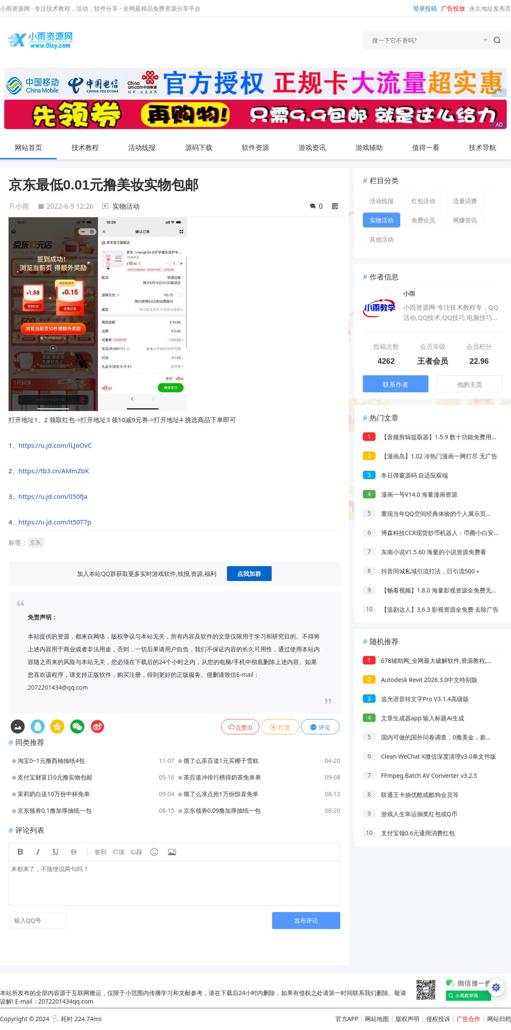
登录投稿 (425, 8)
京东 (35, 542)
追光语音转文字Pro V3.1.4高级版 (416, 699)
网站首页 (28, 147)
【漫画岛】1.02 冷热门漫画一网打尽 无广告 (430, 456)
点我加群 (249, 574)
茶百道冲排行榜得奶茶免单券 (222, 777)
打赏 (280, 727)
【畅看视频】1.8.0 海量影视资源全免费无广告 (433, 590)
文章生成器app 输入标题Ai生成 (413, 718)
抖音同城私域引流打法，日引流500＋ (422, 571)
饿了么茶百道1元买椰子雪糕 (221, 761)
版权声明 (407, 1019)
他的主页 (469, 384)
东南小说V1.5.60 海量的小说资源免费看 (424, 552)
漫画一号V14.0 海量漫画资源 (410, 494)
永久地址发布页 (490, 8)
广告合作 (468, 1019)
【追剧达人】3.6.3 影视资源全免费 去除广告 (431, 609)
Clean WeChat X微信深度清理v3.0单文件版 (429, 756)
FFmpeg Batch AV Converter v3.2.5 (420, 775)
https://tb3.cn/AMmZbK (54, 470)
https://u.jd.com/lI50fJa (53, 496)
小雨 (19, 206)
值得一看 (432, 147)
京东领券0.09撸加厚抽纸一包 (222, 810)
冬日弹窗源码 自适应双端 (405, 475)
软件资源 (262, 147)
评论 (320, 727)
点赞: (240, 727)
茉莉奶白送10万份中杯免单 (53, 794)
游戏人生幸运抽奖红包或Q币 (410, 814)
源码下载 (205, 147)
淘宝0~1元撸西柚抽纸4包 (51, 761)
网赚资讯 (465, 220)
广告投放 (453, 8)
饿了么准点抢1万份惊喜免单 (221, 794)
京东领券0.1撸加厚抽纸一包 (54, 810)
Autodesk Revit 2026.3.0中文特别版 (420, 680)
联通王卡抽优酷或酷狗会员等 (411, 795)
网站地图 (377, 1019)
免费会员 (423, 220)
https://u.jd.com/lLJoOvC (55, 445)
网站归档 (499, 1019)
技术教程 (92, 147)
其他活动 (381, 239)
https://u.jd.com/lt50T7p (55, 522)
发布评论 (306, 920)
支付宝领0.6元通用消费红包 (409, 833)
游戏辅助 (376, 147)
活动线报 (148, 147)
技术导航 (489, 147)
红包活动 (423, 201)
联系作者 (395, 384)
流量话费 (465, 201)
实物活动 (126, 206)
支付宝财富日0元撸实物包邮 (54, 777)
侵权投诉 (438, 1019)
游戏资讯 (319, 147)
